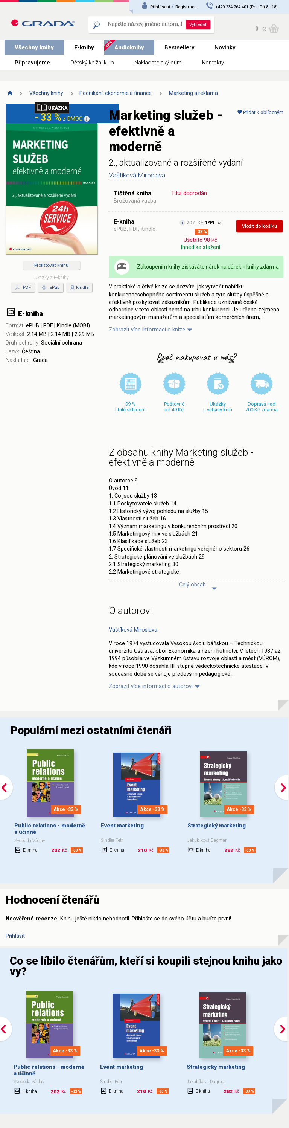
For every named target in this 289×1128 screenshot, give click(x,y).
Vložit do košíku (259, 226)
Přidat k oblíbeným (260, 112)
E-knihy (84, 47)
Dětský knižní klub (92, 62)
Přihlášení (160, 6)
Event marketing (122, 826)
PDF (23, 288)
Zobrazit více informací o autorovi (151, 686)
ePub (50, 288)
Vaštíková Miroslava (137, 175)
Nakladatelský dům (158, 62)
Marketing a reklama (193, 93)
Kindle (82, 287)
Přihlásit (15, 936)
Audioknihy (129, 47)
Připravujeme (32, 62)
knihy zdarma (262, 267)
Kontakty (213, 62)
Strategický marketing (216, 826)
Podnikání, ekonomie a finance (115, 93)
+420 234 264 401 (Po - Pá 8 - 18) (246, 6)
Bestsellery (179, 47)
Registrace (185, 6)
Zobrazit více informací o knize (147, 330)
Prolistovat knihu (51, 265)
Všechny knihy (34, 47)
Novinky (224, 47)
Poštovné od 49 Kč (174, 406)
